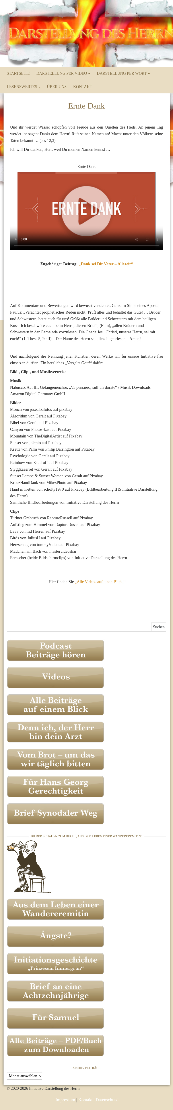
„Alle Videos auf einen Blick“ (99, 581)
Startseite (18, 73)
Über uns (57, 87)
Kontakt (82, 87)
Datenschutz (107, 1099)
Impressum (65, 1099)
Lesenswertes (23, 87)
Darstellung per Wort (123, 73)
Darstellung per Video (63, 73)
